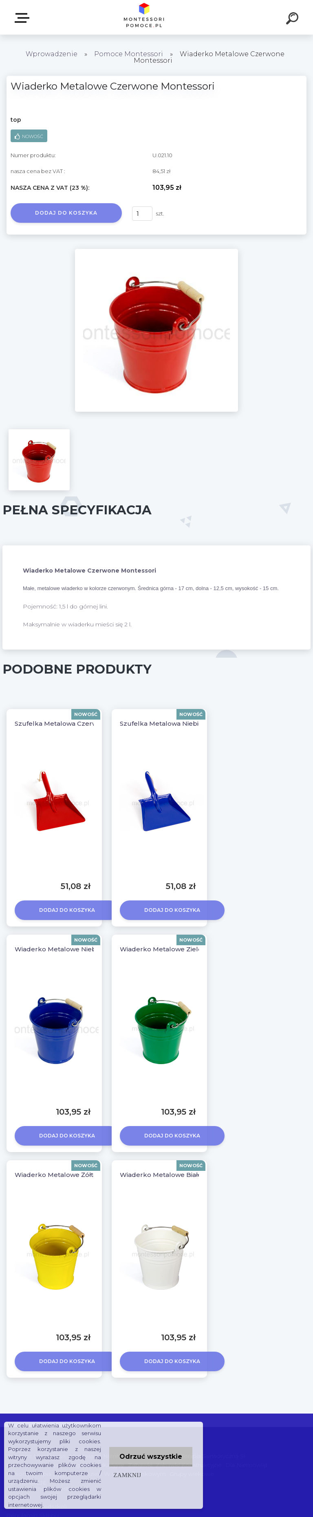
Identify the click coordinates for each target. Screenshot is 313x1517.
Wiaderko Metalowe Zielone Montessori (183, 949)
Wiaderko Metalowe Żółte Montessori (74, 1174)
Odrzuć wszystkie (150, 1456)
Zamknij (127, 1475)
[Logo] (144, 17)
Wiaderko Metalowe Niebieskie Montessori (83, 949)
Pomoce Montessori (128, 54)
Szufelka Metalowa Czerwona (62, 723)
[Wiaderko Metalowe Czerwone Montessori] (156, 251)
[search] (293, 19)
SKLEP (23, 18)
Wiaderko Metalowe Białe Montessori (179, 1174)
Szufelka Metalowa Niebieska (167, 723)
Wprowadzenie (51, 54)
